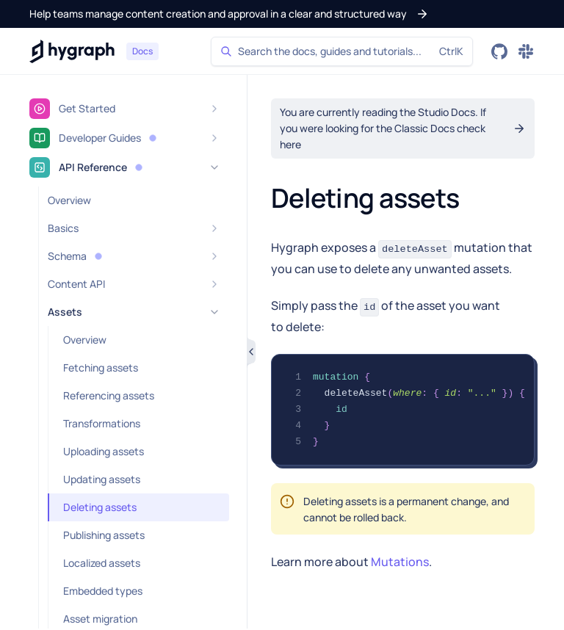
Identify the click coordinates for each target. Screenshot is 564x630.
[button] (229, 13)
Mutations (400, 562)
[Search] (342, 51)
